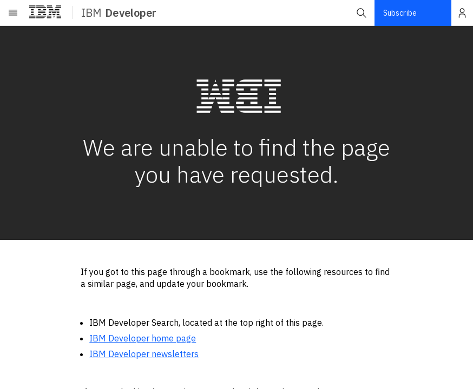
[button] (362, 13)
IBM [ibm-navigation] (118, 12)
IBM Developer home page (142, 338)
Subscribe (400, 13)
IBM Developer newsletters (144, 353)
